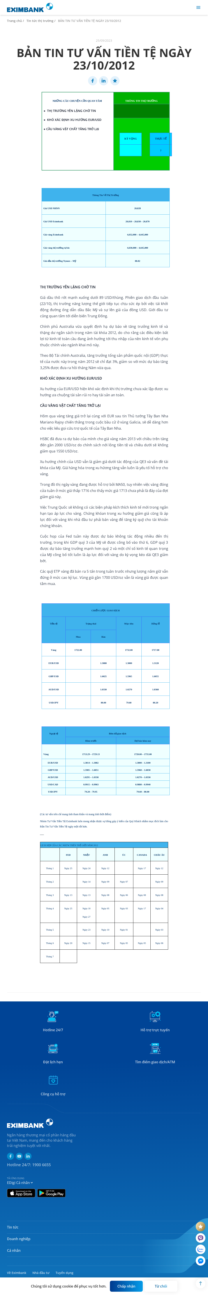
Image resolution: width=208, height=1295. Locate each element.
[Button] (126, 1286)
